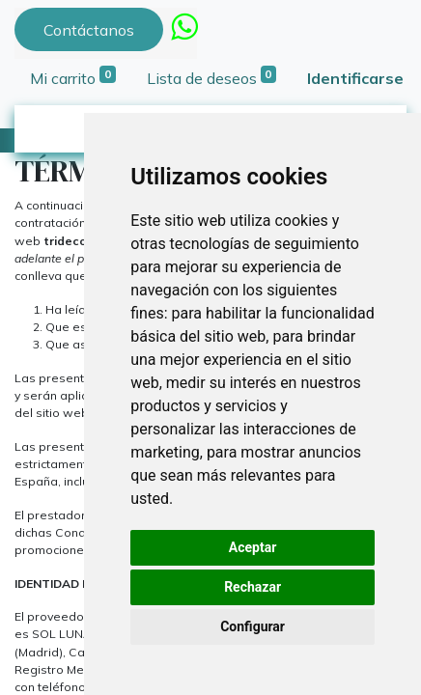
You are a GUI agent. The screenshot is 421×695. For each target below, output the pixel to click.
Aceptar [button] (253, 547)
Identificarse (355, 78)
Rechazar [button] (252, 587)
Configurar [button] (252, 626)
